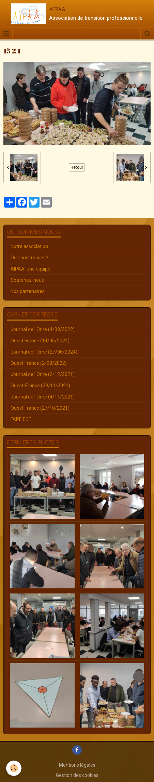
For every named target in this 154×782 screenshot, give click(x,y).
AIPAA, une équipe (30, 269)
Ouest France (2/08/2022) (39, 363)
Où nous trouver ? (29, 257)
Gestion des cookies (77, 775)
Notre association (29, 246)
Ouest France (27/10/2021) (40, 408)
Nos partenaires (28, 291)
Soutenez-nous (27, 280)
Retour (77, 167)
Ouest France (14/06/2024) (40, 340)
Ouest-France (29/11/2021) (40, 385)
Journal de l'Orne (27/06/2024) (44, 352)
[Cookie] (13, 768)
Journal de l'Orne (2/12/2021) (43, 374)
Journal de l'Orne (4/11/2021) (43, 397)
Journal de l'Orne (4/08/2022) (43, 329)
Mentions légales (77, 765)
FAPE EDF (21, 419)
